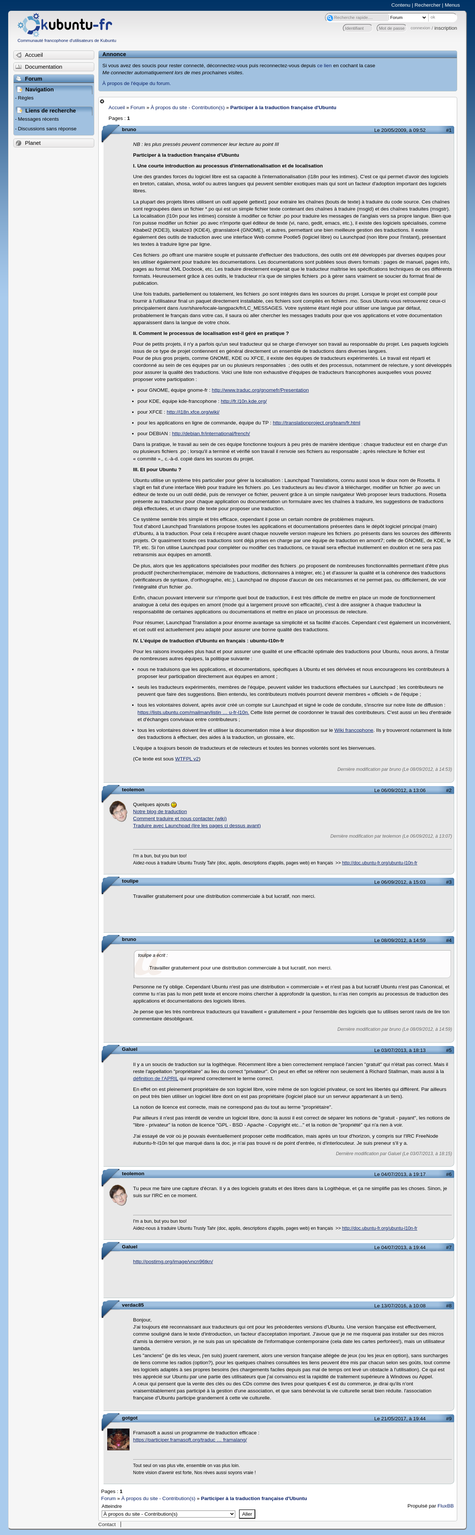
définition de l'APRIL (155, 1078)
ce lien (324, 65)
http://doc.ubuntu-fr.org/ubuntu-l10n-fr (379, 863)
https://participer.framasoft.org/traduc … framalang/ (190, 1440)
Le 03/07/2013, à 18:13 (400, 1050)
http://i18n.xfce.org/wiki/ (193, 412)
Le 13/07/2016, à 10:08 (400, 1306)
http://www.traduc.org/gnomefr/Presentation (260, 390)
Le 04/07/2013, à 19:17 (400, 1174)
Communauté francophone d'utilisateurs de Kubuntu (66, 40)
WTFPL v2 (187, 759)
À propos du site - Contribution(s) (188, 107)
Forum (138, 107)
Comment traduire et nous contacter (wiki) (180, 818)
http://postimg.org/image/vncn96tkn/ (173, 1261)
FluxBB (446, 1506)
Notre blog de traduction (160, 811)
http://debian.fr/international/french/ (211, 433)
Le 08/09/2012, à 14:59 (400, 940)
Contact (107, 1524)
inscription (446, 28)
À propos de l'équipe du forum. (136, 83)
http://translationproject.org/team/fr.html (316, 423)
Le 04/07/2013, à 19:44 (400, 1247)
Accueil (117, 107)
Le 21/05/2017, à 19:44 (400, 1418)
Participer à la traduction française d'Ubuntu (283, 107)
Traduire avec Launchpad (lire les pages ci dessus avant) (197, 825)
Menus (452, 5)
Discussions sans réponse (47, 128)
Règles (25, 98)
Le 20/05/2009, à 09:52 (400, 130)
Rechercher (427, 5)
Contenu (401, 5)
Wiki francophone (353, 730)
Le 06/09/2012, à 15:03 (400, 882)
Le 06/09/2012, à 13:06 (400, 790)
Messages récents (38, 119)
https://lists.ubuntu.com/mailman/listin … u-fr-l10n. (193, 712)
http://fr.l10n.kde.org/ (244, 401)
